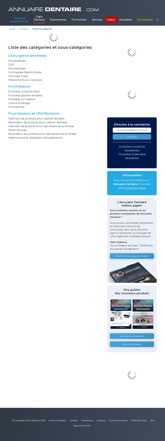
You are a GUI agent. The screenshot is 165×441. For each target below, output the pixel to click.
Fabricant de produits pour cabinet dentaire (36, 118)
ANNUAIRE (53, 9)
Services (97, 19)
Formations (79, 19)
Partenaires (87, 420)
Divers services (17, 130)
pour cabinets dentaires (132, 336)
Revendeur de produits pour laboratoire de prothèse (42, 133)
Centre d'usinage (19, 103)
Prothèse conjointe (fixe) (24, 91)
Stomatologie (17, 68)
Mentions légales (57, 420)
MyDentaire (145, 19)
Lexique (101, 420)
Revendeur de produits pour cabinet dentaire (37, 122)
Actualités (125, 19)
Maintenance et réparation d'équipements (35, 137)
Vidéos (110, 19)
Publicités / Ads (139, 420)
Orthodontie (16, 106)
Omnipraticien (17, 60)
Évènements (58, 19)
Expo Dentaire (39, 19)
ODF (11, 64)
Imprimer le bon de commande (132, 256)
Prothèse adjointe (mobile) (25, 95)
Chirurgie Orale (18, 76)
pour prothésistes (132, 344)
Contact (74, 420)
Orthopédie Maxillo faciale (25, 72)
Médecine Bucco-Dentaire (25, 80)
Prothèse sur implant (21, 99)
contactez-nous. (135, 187)
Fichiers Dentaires (118, 420)
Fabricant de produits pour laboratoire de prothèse (41, 126)
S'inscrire (132, 137)
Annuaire (20, 20)
